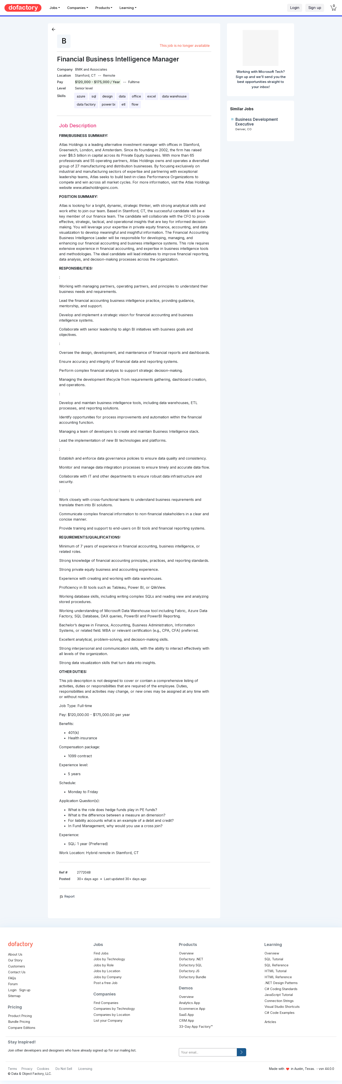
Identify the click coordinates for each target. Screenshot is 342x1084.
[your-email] (208, 1052)
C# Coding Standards (281, 989)
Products (102, 8)
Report (67, 896)
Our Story (15, 960)
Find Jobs (101, 953)
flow (135, 104)
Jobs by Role (104, 965)
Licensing (85, 1069)
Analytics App (189, 1003)
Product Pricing (20, 1016)
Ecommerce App (192, 1008)
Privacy (26, 1069)
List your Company (108, 1020)
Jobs (53, 8)
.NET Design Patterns (281, 983)
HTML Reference (278, 977)
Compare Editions (21, 1028)
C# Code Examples (280, 1012)
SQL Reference (277, 965)
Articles (270, 1022)
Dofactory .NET (191, 959)
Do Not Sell (64, 1069)
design (107, 96)
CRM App (186, 1020)
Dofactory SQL (190, 965)
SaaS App (186, 1015)
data (122, 96)
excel (151, 96)
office (136, 96)
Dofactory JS (189, 971)
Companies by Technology (114, 1008)
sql (94, 96)
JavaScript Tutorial (279, 995)
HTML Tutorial (275, 971)
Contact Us (17, 972)
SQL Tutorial (274, 959)
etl (123, 104)
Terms (12, 1069)
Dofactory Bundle (192, 977)
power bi (108, 104)
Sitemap (14, 996)
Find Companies (106, 1003)
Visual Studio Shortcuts (282, 1006)
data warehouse (174, 96)
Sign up (314, 7)
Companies (76, 8)
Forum (13, 984)
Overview (186, 953)
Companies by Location (112, 1015)
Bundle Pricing (19, 1021)
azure (81, 96)
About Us (15, 954)
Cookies (43, 1069)
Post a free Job (106, 983)
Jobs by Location (107, 971)
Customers (16, 966)
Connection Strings (279, 1001)
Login (294, 7)
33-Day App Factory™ (196, 1026)
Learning (127, 8)
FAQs (12, 978)
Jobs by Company (108, 977)
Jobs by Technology (109, 959)
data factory (86, 104)
